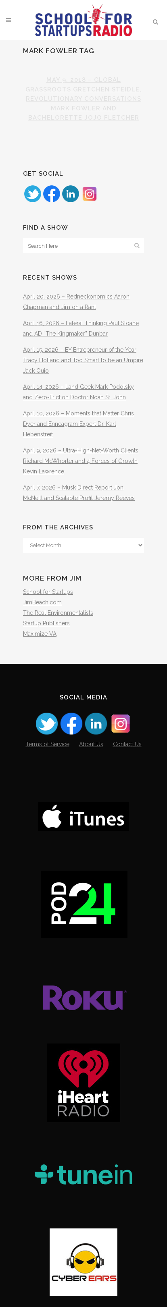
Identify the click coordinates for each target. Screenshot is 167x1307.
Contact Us (127, 744)
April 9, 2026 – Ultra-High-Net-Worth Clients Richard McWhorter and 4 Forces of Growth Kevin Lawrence (80, 461)
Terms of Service (47, 744)
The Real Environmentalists (58, 613)
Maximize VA (39, 634)
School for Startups (48, 592)
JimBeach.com (42, 602)
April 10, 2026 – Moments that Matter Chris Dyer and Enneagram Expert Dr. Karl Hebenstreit (78, 424)
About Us (91, 744)
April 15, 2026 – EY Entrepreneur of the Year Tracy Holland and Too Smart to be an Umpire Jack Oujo (83, 360)
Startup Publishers (46, 623)
